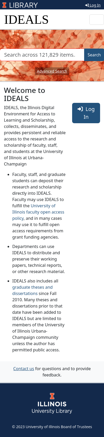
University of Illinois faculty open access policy (38, 212)
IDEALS (26, 19)
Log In (93, 5)
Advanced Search (52, 71)
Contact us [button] (23, 368)
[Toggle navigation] (96, 19)
